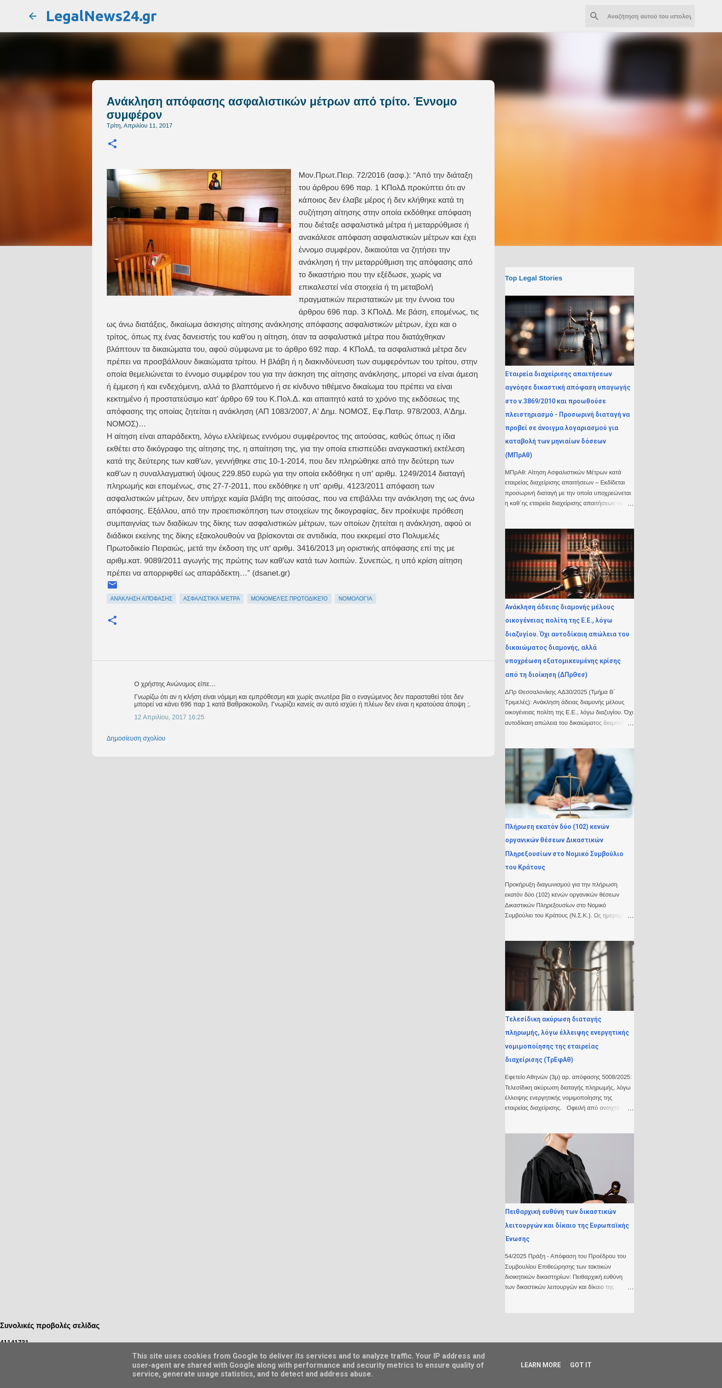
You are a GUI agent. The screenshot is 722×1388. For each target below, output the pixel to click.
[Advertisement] (311, 828)
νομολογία (355, 598)
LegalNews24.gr (101, 15)
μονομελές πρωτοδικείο (289, 598)
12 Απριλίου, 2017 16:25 (169, 717)
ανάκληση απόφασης (142, 598)
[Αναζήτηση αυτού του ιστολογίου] (646, 16)
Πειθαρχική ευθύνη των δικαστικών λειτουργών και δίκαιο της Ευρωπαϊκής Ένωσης (567, 1225)
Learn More (541, 1365)
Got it (581, 1365)
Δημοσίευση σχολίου (136, 738)
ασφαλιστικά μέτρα (211, 598)
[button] (112, 144)
